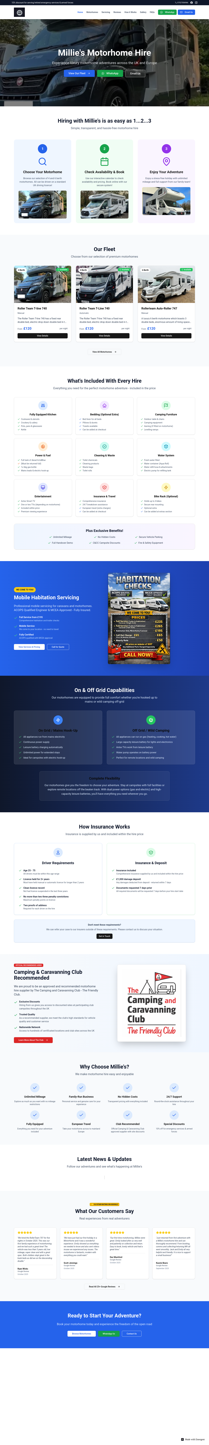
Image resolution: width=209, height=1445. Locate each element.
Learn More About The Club (33, 1040)
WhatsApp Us (109, 1334)
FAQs (152, 12)
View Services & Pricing (29, 647)
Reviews (117, 12)
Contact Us (132, 1334)
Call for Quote (58, 647)
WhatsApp (167, 12)
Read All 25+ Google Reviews (104, 1286)
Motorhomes (92, 12)
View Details (42, 336)
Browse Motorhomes (81, 1334)
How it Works (131, 12)
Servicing (106, 12)
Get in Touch (104, 936)
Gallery (143, 12)
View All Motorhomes (104, 352)
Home (80, 12)
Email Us (186, 12)
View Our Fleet (79, 73)
